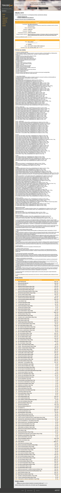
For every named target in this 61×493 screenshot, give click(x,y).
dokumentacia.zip (43, 485)
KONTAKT (38, 490)
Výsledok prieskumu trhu (22, 16)
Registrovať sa (32, 8)
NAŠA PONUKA (30, 490)
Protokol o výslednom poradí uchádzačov (25, 17)
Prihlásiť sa (43, 8)
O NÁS (22, 490)
